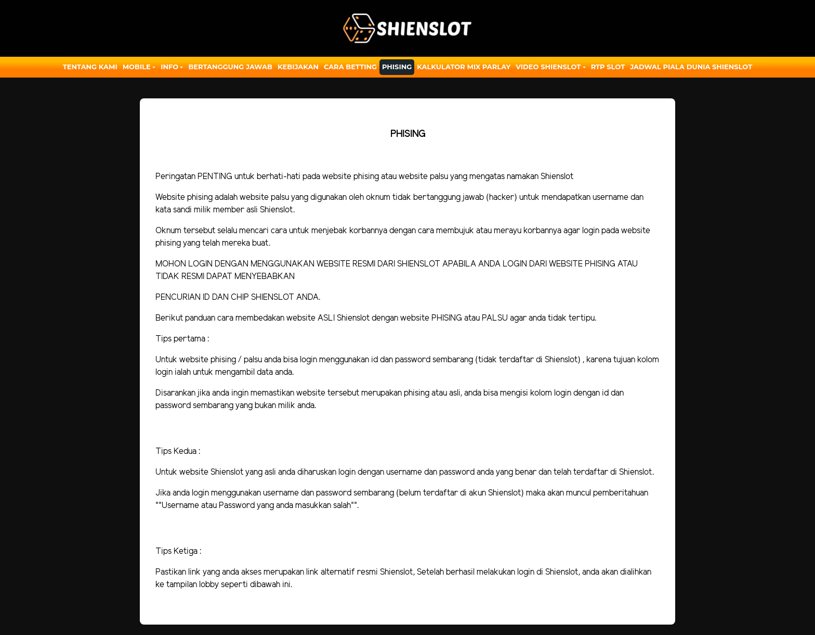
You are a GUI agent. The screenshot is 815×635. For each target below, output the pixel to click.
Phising (397, 66)
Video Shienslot (548, 66)
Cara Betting (350, 66)
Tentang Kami (90, 66)
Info (169, 66)
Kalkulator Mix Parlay (463, 66)
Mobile (137, 66)
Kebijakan (298, 66)
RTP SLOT (608, 66)
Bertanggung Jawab (230, 66)
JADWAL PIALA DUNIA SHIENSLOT (691, 66)
